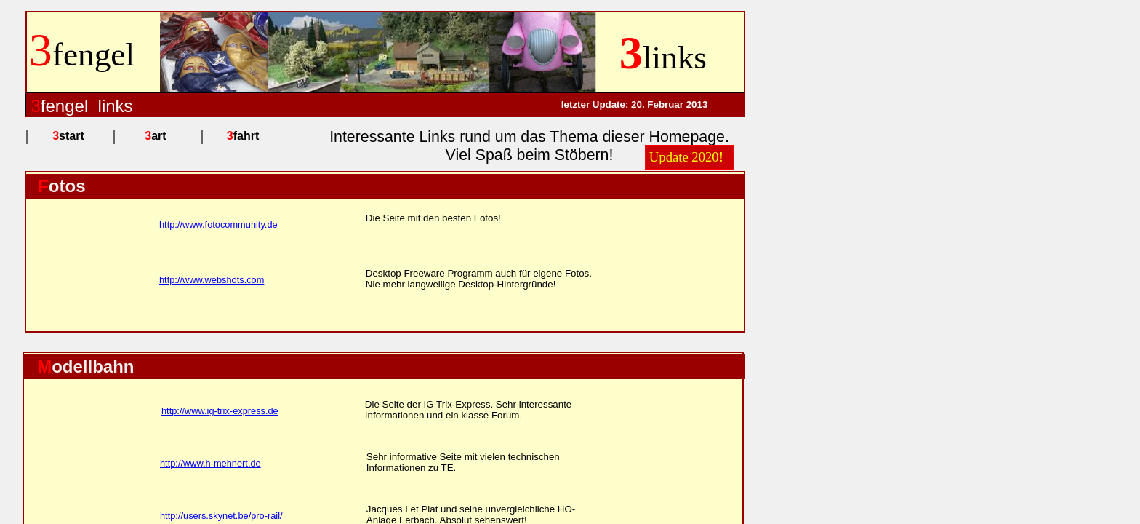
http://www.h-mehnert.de (210, 463)
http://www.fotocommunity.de (218, 224)
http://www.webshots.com (211, 279)
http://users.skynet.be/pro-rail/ (221, 515)
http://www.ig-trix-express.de (219, 410)
